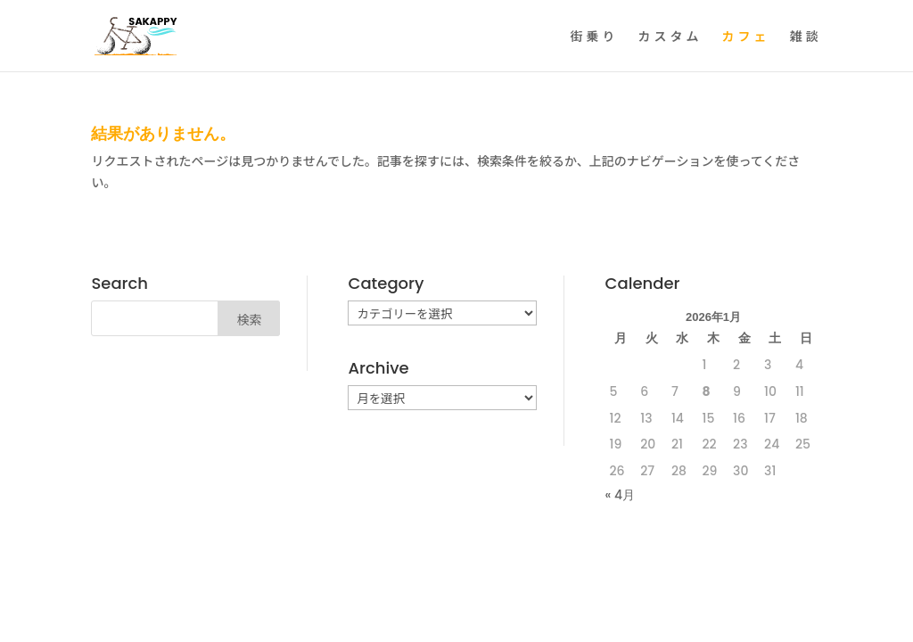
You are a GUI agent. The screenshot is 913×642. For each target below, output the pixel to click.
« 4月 (620, 495)
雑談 (806, 37)
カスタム (670, 37)
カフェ (746, 37)
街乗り (595, 37)
